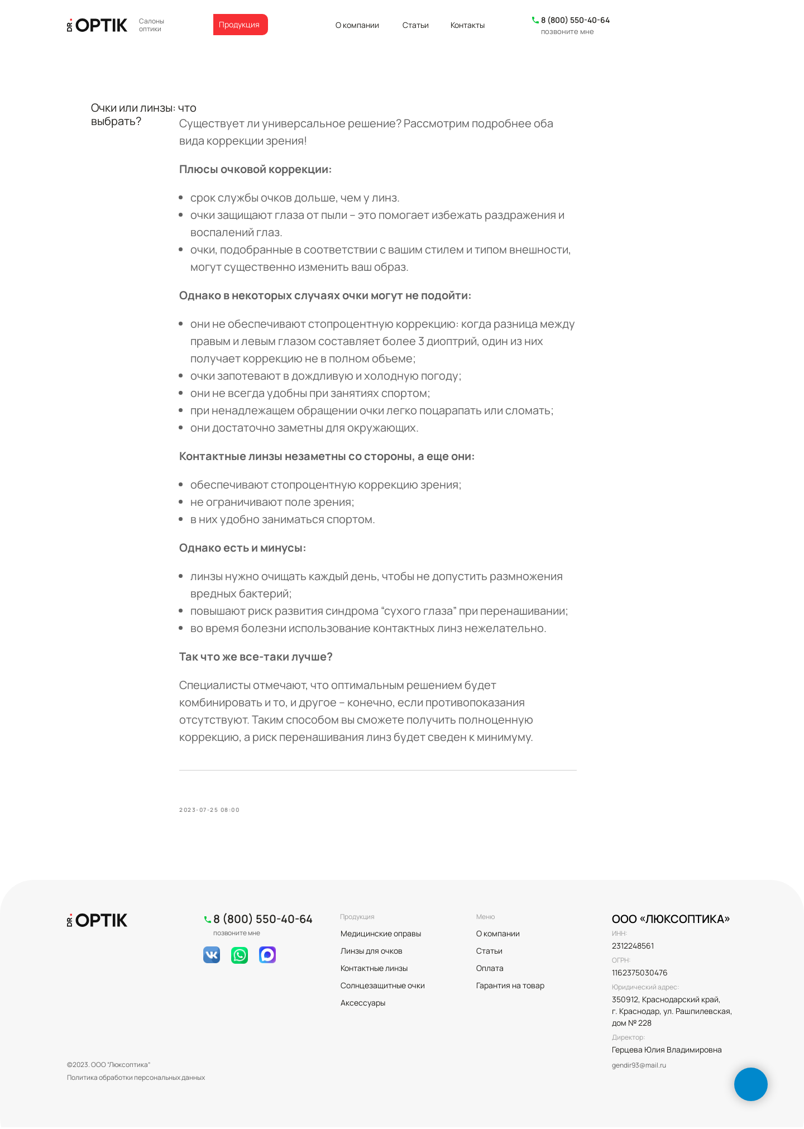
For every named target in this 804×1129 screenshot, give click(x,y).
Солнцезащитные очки (383, 987)
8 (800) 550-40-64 (575, 20)
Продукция (239, 24)
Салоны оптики (151, 25)
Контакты (468, 25)
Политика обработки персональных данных (136, 1079)
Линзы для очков (372, 952)
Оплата (490, 969)
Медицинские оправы (381, 935)
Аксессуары (363, 1004)
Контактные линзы (374, 969)
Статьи (416, 25)
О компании (357, 25)
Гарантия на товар (510, 987)
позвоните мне (567, 31)
